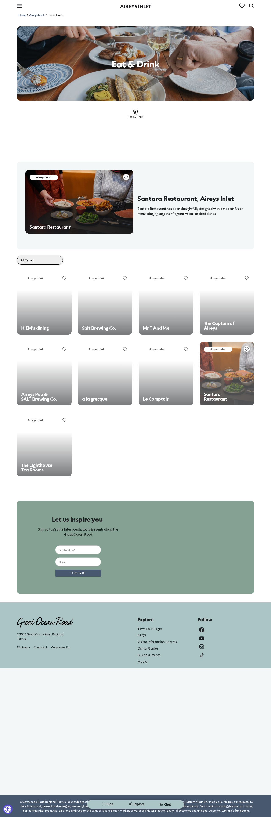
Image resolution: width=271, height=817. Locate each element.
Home (22, 15)
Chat (165, 804)
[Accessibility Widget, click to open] (8, 809)
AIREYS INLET (135, 6)
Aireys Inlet (36, 15)
